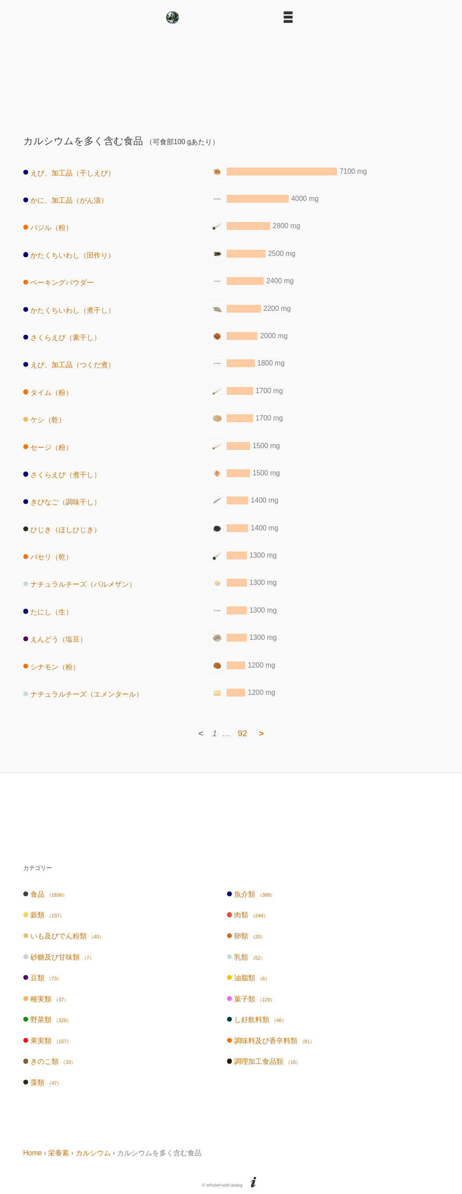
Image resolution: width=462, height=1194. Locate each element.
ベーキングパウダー (58, 282)
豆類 (42, 978)
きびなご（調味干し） (62, 502)
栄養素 (58, 1153)
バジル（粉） (48, 227)
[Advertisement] (231, 76)
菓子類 (251, 999)
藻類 (42, 1082)
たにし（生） (48, 611)
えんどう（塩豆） (55, 639)
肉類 (247, 915)
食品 (45, 894)
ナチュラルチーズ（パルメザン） (79, 584)
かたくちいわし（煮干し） (69, 310)
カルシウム (93, 1153)
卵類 (246, 936)
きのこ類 (49, 1061)
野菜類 (47, 1019)
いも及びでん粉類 (63, 936)
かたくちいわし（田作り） (69, 255)
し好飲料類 (257, 1019)
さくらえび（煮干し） (62, 474)
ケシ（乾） (44, 420)
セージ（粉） (48, 447)
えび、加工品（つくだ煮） (69, 365)
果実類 (47, 1040)
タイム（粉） (48, 392)
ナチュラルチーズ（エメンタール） (83, 694)
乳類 (246, 957)
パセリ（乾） (48, 557)
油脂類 (248, 978)
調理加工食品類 (264, 1061)
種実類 (46, 999)
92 (242, 733)
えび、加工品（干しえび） (69, 172)
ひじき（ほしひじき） (62, 529)
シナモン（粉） (51, 666)
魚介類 (251, 894)
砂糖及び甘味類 (58, 957)
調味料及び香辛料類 (271, 1040)
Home (32, 1153)
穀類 (44, 915)
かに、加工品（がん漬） (65, 200)
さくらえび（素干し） (62, 337)
